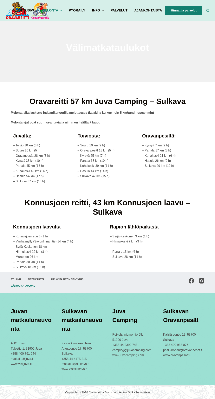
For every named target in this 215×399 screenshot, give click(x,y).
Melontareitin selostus (67, 279)
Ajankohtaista (148, 10)
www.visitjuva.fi (21, 364)
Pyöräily (77, 10)
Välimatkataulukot (24, 285)
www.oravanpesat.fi (176, 355)
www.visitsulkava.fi (74, 369)
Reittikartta (36, 279)
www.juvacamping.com (128, 355)
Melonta (52, 10)
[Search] (207, 10)
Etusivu (28, 10)
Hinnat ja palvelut (184, 10)
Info (98, 10)
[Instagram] (201, 281)
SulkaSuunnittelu (139, 392)
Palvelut (119, 10)
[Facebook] (191, 281)
